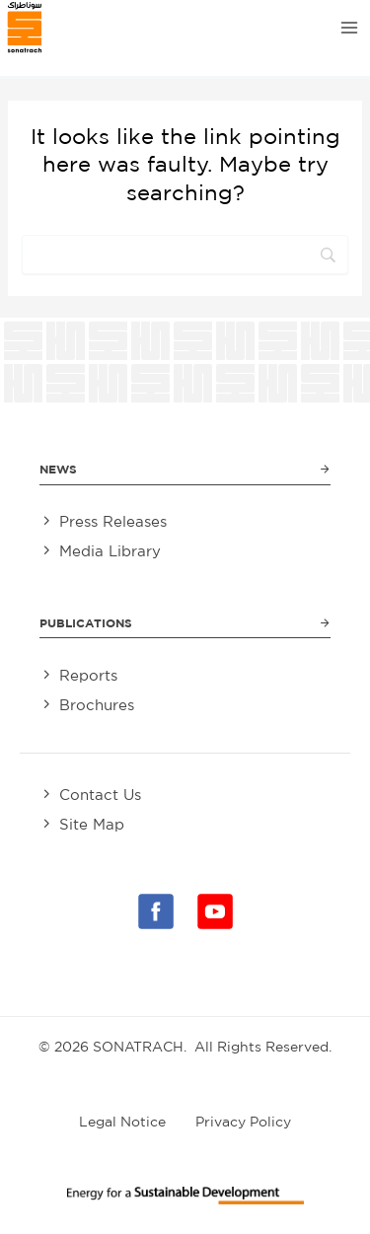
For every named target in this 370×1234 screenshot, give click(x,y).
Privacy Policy (243, 1121)
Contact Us (100, 794)
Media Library (110, 551)
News (58, 469)
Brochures (96, 704)
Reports (88, 675)
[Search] (184, 254)
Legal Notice (122, 1121)
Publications (85, 623)
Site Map (91, 824)
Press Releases (113, 521)
